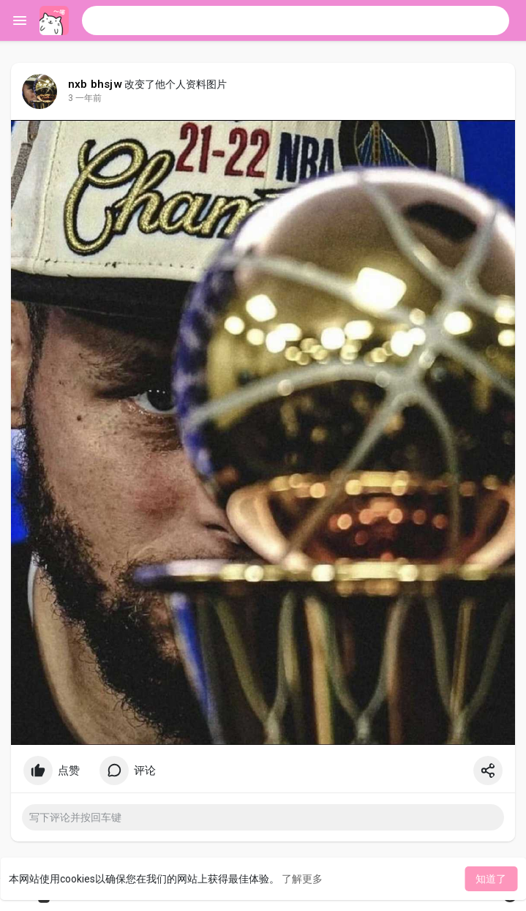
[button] (295, 20)
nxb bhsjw (95, 84)
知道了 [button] (491, 879)
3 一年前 (85, 98)
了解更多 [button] (302, 879)
